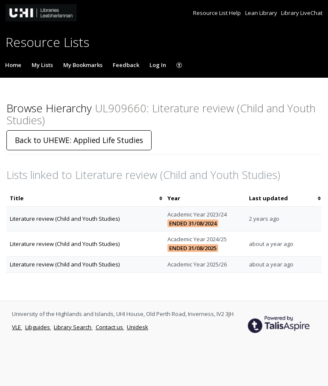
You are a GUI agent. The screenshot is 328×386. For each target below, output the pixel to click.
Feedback (126, 65)
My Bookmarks (82, 65)
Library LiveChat (301, 13)
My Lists (42, 65)
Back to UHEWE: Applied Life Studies (79, 140)
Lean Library (261, 13)
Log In (157, 65)
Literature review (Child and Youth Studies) (65, 218)
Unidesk (137, 327)
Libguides (38, 327)
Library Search (73, 327)
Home (13, 65)
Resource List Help (217, 13)
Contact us (110, 327)
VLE (17, 327)
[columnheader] (85, 198)
